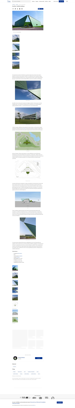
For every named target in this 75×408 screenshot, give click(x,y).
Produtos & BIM (41, 1)
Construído (18, 257)
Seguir (38, 358)
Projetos (33, 1)
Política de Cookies (15, 403)
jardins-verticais (15, 373)
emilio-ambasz (27, 373)
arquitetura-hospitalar (31, 371)
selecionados (20, 371)
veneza (21, 373)
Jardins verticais (33, 373)
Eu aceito (60, 402)
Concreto (14, 366)
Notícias (46, 1)
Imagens (36, 1)
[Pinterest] (22, 9)
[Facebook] (13, 9)
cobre (24, 128)
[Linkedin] (17, 9)
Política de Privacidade (40, 402)
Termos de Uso (33, 402)
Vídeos (50, 1)
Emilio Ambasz (19, 253)
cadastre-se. (33, 405)
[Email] (19, 9)
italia (25, 371)
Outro (39, 373)
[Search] (22, 1)
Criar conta (61, 1)
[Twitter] (15, 9)
